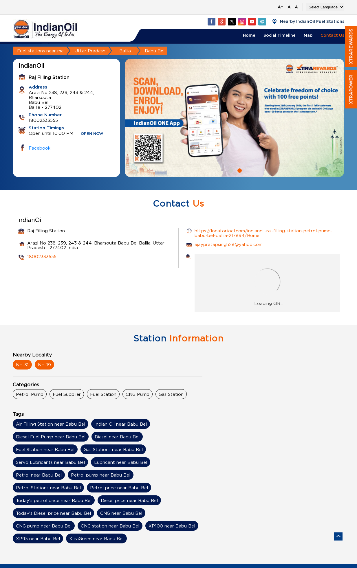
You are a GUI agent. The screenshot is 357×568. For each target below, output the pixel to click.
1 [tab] (230, 169)
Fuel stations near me (40, 50)
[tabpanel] (234, 118)
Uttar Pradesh (90, 50)
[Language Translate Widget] (325, 7)
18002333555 (41, 256)
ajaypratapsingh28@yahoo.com (229, 244)
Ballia (125, 50)
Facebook (39, 148)
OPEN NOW (92, 134)
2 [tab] (238, 169)
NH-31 (22, 364)
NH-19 (44, 364)
